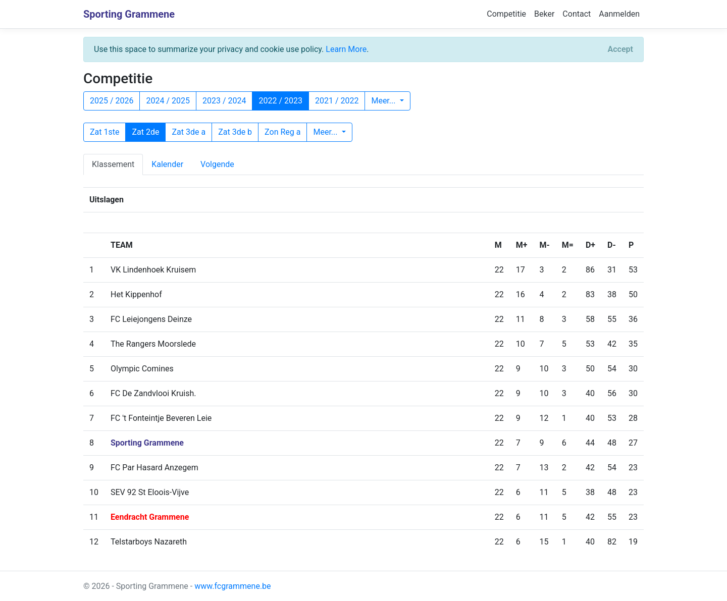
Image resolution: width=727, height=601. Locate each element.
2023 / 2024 (224, 100)
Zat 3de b (235, 132)
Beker (544, 14)
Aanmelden (619, 14)
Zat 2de (145, 132)
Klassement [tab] (113, 164)
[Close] (620, 49)
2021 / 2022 (336, 100)
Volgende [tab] (217, 164)
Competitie (506, 14)
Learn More (346, 49)
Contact (576, 14)
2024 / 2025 (167, 100)
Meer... (384, 100)
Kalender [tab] (167, 164)
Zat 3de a (188, 132)
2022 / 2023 (280, 100)
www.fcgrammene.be (232, 586)
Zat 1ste (104, 132)
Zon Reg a (282, 132)
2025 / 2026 (111, 100)
